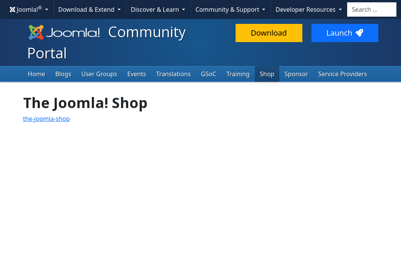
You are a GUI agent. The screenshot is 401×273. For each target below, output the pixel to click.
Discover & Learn (156, 9)
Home (37, 74)
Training (238, 74)
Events (136, 74)
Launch (344, 33)
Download (269, 33)
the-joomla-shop (46, 119)
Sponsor (296, 74)
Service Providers (343, 74)
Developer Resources (306, 9)
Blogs (63, 74)
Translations (173, 74)
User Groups (99, 74)
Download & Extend (87, 9)
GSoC (208, 74)
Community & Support (228, 9)
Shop (267, 74)
